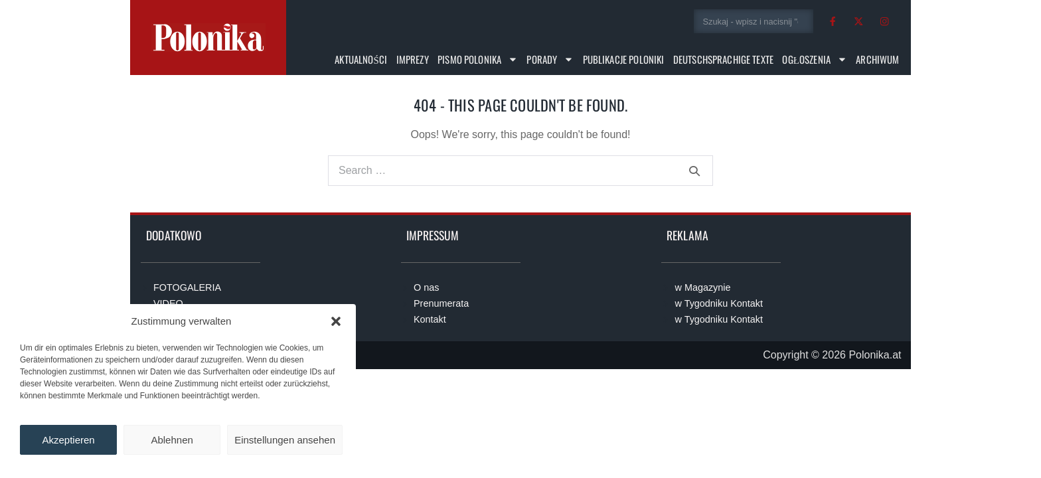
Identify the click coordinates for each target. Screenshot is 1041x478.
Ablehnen (172, 439)
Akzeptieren (68, 439)
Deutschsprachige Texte (723, 59)
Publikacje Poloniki (624, 59)
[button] (336, 321)
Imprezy (412, 59)
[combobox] (754, 21)
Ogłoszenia (814, 59)
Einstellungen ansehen (284, 439)
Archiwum (877, 59)
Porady (550, 59)
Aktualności (361, 59)
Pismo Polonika (478, 59)
